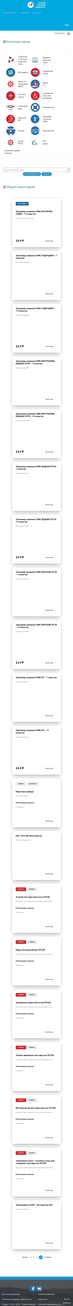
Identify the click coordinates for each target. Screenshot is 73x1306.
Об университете (10, 13)
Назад (24, 1235)
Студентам (25, 13)
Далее (48, 1235)
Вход (67, 25)
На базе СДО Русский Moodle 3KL (36, 1303)
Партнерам (37, 13)
